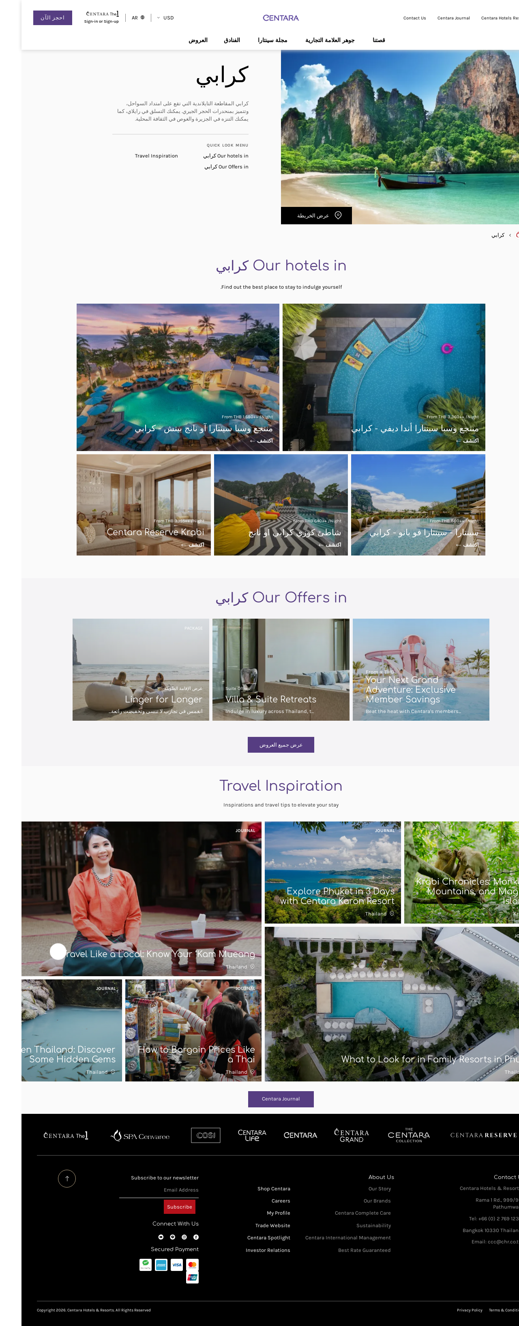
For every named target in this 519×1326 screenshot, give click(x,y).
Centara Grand (330, 1135)
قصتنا (357, 40)
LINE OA (151, 1237)
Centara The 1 (44, 1135)
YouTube (139, 1237)
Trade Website (251, 1225)
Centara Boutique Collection (387, 1135)
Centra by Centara (231, 1135)
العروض (176, 40)
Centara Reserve (462, 1135)
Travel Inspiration (135, 156)
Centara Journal (432, 18)
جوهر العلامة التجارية (308, 40)
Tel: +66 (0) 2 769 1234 (474, 1218)
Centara (279, 1135)
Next (36, 951)
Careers (259, 1201)
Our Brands (355, 1201)
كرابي (476, 235)
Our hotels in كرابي (204, 156)
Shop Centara (252, 1189)
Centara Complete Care (341, 1213)
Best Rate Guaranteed (343, 1250)
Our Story (358, 1189)
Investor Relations (246, 1250)
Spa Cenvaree (118, 1135)
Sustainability (352, 1225)
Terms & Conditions (486, 1310)
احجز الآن (31, 18)
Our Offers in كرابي (205, 167)
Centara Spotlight (247, 1237)
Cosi (184, 1135)
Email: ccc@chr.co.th (475, 1242)
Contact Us (393, 18)
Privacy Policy (448, 1310)
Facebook (174, 1237)
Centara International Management (326, 1237)
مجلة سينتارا (251, 40)
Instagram (162, 1237)
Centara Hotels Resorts (483, 18)
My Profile (257, 1213)
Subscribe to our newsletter (143, 1178)
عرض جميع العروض (259, 745)
